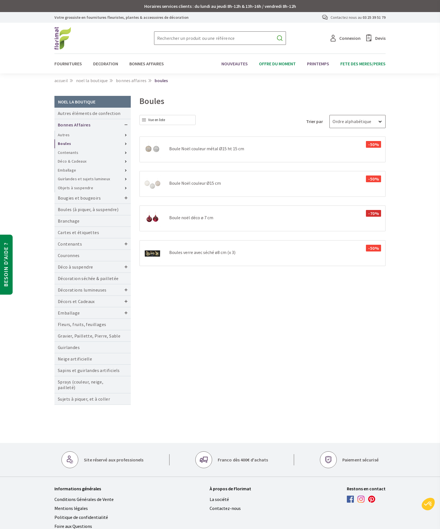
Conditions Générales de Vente (84, 499)
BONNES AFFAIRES (146, 63)
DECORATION (105, 63)
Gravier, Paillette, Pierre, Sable (89, 336)
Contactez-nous (225, 508)
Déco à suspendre (75, 267)
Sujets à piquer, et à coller (84, 399)
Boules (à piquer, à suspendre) (88, 209)
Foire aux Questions (73, 526)
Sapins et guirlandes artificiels (89, 370)
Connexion (346, 38)
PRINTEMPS (318, 63)
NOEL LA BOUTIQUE (92, 80)
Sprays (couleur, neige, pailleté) (80, 384)
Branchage (69, 221)
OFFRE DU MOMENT (277, 63)
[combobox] (167, 120)
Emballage (67, 170)
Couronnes (69, 255)
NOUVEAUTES (234, 63)
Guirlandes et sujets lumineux (84, 178)
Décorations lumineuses (82, 290)
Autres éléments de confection (89, 113)
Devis (376, 37)
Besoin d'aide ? (5, 264)
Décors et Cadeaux (76, 301)
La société (219, 499)
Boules (64, 143)
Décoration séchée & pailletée (88, 278)
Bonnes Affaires (131, 80)
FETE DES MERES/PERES (363, 63)
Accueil (61, 80)
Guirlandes (69, 347)
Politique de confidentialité (81, 517)
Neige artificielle (75, 359)
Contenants (68, 152)
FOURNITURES (68, 63)
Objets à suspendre (75, 187)
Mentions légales (71, 508)
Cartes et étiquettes (78, 232)
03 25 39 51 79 (374, 17)
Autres (64, 134)
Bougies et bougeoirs (79, 198)
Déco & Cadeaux (72, 161)
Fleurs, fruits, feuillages (82, 324)
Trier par (315, 121)
